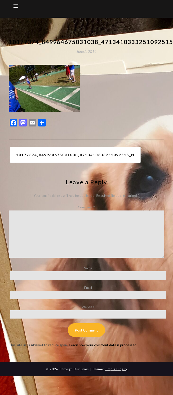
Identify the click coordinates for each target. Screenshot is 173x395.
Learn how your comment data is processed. (103, 345)
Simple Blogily (116, 369)
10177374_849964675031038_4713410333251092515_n (75, 154)
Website (88, 307)
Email (88, 288)
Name (88, 268)
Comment (86, 207)
